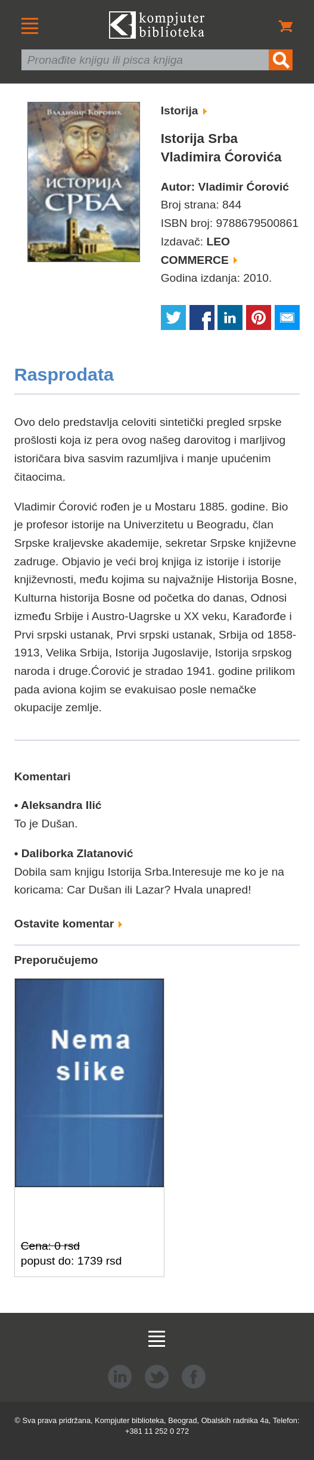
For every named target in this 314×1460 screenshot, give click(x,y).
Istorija (184, 110)
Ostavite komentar (68, 923)
